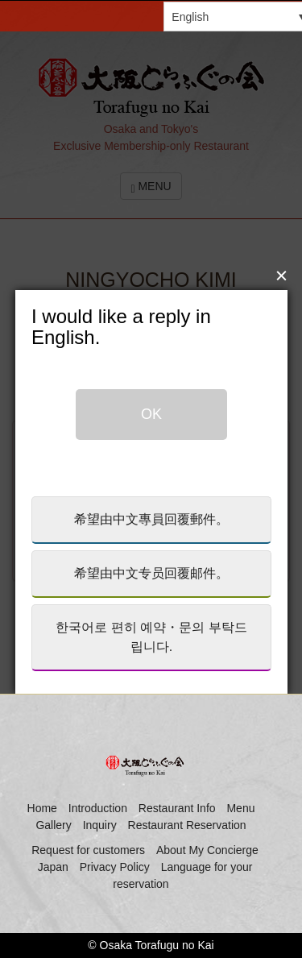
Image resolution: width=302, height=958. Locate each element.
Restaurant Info (177, 808)
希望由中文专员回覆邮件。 (151, 556)
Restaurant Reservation (187, 825)
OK (151, 397)
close (279, 257)
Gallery (53, 825)
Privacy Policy (115, 867)
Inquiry (100, 825)
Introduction (97, 808)
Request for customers (88, 850)
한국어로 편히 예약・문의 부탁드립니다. (151, 620)
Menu (240, 808)
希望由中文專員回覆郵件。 (151, 502)
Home (42, 808)
